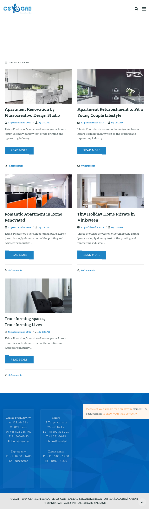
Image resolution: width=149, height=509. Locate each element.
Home (58, 40)
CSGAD (46, 122)
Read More (19, 150)
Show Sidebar (17, 62)
